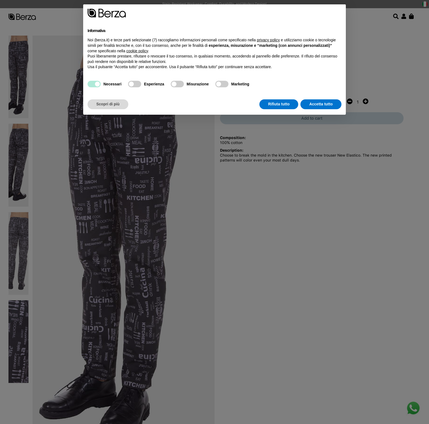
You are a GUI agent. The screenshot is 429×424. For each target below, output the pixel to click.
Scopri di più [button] (108, 104)
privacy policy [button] (268, 40)
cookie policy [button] (137, 51)
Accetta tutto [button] (321, 104)
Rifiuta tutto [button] (279, 104)
